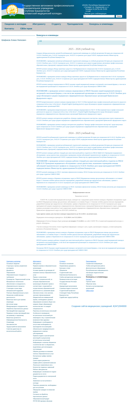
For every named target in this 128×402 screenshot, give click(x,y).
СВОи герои (26, 29)
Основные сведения (12, 263)
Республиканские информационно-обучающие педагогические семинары (97, 273)
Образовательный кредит (41, 398)
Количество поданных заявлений (43, 367)
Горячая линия (90, 281)
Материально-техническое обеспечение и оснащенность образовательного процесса (15, 284)
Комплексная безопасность (68, 275)
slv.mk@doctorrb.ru (99, 11)
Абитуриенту (38, 24)
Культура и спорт (65, 268)
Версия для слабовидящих (98, 14)
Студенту (56, 24)
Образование (10, 272)
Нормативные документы (68, 266)
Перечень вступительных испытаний (44, 311)
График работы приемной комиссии (44, 362)
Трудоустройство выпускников (16, 326)
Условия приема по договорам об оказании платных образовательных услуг (44, 273)
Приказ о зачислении (39, 277)
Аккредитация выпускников (68, 286)
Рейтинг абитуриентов (40, 369)
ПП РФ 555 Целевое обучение (42, 401)
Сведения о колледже (15, 24)
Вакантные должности (13, 317)
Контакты (9, 29)
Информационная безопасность (16, 320)
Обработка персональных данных (17, 308)
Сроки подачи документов (41, 360)
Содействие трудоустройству (69, 297)
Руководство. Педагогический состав (18, 279)
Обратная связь (91, 284)
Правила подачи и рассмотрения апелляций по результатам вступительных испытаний (43, 338)
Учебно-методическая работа (95, 266)
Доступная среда (11, 304)
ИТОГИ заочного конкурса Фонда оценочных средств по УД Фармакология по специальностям (67, 69)
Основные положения (66, 263)
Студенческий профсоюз (67, 290)
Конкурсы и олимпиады (101, 24)
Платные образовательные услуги (17, 293)
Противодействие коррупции (15, 311)
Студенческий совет (66, 272)
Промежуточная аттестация (68, 279)
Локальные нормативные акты (42, 365)
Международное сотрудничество (16, 306)
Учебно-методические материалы (70, 277)
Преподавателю (75, 24)
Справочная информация (94, 263)
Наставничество (11, 324)
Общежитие (63, 270)
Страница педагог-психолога (69, 288)
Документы (10, 270)
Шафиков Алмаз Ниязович (14, 40)
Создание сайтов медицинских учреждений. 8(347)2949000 (99, 306)
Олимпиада (10, 322)
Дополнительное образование (95, 268)
